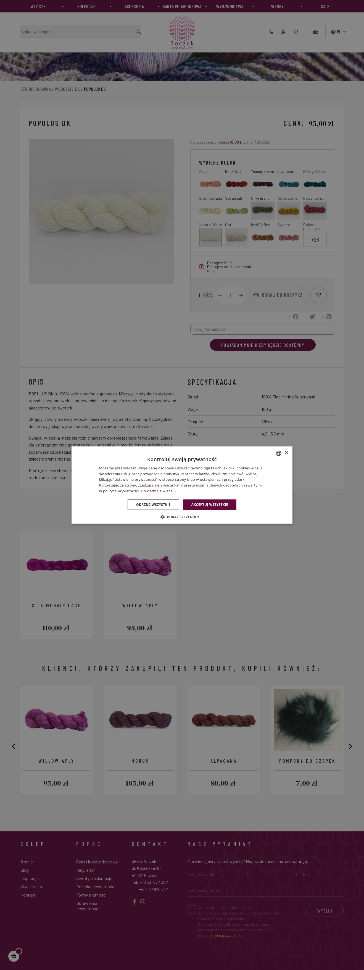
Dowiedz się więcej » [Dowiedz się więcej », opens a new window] (158, 490)
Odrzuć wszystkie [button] (153, 504)
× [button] (286, 453)
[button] (182, 517)
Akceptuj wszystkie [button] (209, 504)
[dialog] (182, 485)
